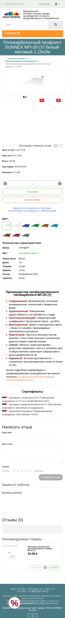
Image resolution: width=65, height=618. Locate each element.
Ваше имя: (7, 432)
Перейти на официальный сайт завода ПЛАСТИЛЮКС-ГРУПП (32, 609)
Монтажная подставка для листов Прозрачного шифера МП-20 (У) (40, 548)
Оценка (5, 466)
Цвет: (5, 218)
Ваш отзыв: (7, 444)
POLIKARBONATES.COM (30, 603)
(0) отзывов (25, 145)
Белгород (45, 4)
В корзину (32, 191)
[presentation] (27, 501)
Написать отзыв (42, 145)
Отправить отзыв (50, 477)
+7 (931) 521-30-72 (13, 4)
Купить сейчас (32, 199)
